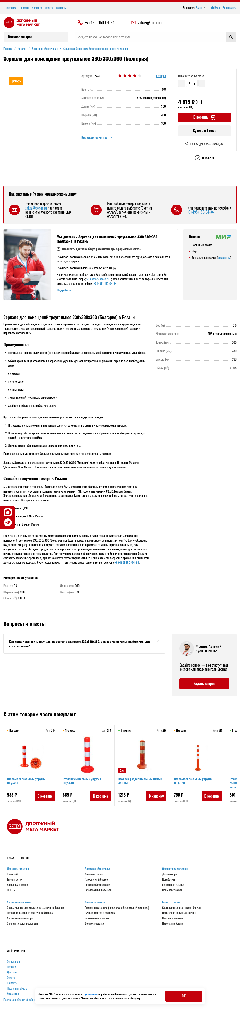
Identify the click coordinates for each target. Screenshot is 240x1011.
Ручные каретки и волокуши (100, 913)
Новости (24, 7)
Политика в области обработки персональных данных (33, 999)
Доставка (37, 7)
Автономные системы (19, 902)
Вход (215, 7)
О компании (10, 7)
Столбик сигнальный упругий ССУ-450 (26, 780)
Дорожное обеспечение (97, 869)
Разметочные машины (97, 918)
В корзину (44, 796)
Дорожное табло (94, 874)
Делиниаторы (169, 874)
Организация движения (175, 869)
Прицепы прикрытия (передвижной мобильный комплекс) (117, 908)
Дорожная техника (95, 902)
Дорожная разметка (18, 869)
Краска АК (12, 874)
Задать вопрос (204, 683)
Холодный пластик (17, 885)
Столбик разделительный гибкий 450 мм (140, 780)
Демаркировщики (94, 923)
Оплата (49, 7)
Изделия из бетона (172, 923)
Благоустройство (171, 902)
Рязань (201, 7)
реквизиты (224, 257)
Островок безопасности (97, 885)
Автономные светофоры (20, 918)
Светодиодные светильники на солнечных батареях (35, 908)
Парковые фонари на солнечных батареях (30, 913)
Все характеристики (97, 137)
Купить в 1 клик (204, 130)
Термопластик (14, 879)
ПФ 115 (11, 890)
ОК (184, 996)
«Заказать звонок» (98, 278)
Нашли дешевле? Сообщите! (204, 144)
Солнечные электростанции (22, 923)
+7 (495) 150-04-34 (99, 22)
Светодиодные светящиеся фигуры (181, 908)
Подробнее (64, 290)
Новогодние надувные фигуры (179, 913)
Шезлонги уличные (172, 918)
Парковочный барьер (96, 879)
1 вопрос (161, 76)
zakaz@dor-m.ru (146, 22)
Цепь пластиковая (172, 890)
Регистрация (229, 7)
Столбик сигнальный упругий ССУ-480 (82, 780)
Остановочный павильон (98, 890)
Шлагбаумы (168, 879)
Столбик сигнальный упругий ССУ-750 (193, 780)
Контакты (61, 7)
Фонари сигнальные (173, 885)
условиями (91, 994)
